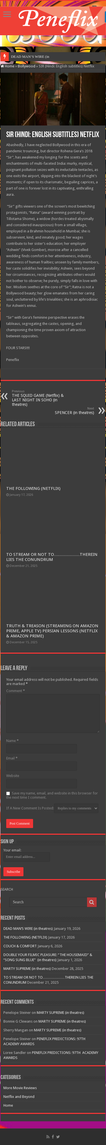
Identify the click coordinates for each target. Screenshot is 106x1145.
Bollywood (26, 66)
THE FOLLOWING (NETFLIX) (33, 488)
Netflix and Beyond (18, 1097)
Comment (15, 691)
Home (7, 66)
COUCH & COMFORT (20, 946)
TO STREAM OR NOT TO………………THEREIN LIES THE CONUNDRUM (52, 557)
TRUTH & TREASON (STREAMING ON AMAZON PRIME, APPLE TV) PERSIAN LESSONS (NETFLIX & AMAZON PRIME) (52, 630)
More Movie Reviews (20, 1088)
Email (12, 758)
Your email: (12, 850)
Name (12, 741)
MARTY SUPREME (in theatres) (27, 968)
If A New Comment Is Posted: (52, 808)
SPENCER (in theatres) (65, 411)
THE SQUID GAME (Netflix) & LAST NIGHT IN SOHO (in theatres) (41, 398)
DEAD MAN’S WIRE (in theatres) (28, 928)
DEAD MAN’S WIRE (28, 56)
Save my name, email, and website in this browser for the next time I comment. (52, 795)
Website (12, 776)
